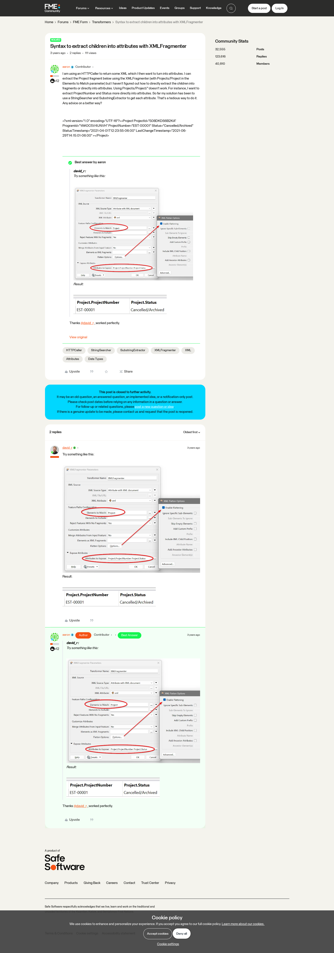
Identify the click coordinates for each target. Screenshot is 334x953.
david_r (67, 447)
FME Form (80, 22)
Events (164, 8)
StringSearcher (101, 350)
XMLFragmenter (165, 350)
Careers (112, 883)
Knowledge (214, 8)
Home (49, 22)
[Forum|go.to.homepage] (52, 8)
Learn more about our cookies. (243, 924)
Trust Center (150, 883)
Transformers (101, 22)
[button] (259, 8)
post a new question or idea (154, 406)
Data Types (95, 359)
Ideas (122, 8)
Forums (63, 22)
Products (71, 883)
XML (188, 350)
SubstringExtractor (132, 350)
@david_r (87, 323)
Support (195, 8)
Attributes (72, 359)
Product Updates (143, 8)
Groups (180, 8)
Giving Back (92, 883)
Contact (129, 883)
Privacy (170, 883)
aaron (66, 66)
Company (52, 883)
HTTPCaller (74, 350)
